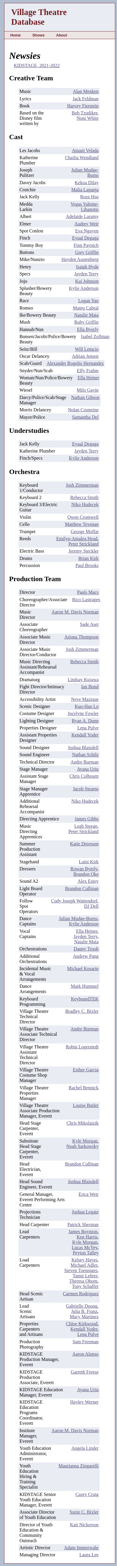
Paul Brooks (87, 565)
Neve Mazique (85, 699)
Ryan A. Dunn (85, 720)
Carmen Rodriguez (80, 1293)
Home (15, 35)
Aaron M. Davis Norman (74, 611)
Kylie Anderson (83, 288)
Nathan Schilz (85, 754)
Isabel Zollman (95, 336)
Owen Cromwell (82, 517)
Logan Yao (88, 300)
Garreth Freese (85, 1371)
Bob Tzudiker (85, 112)
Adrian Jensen (85, 356)
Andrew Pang (86, 956)
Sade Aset (89, 624)
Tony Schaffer (85, 1286)
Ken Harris (87, 1236)
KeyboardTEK (84, 998)
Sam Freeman (85, 1341)
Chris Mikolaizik (82, 1123)
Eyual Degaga (85, 237)
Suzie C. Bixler (84, 1512)
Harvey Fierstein (82, 105)
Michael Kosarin (82, 968)
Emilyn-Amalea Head (76, 538)
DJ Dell (91, 906)
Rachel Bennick (84, 1087)
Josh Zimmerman (82, 485)
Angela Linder (84, 1448)
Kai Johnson (87, 281)
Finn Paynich (85, 245)
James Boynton (82, 1231)
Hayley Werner (84, 1401)
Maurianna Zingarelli (78, 1465)
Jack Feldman (85, 98)
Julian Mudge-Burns (78, 918)
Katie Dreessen (84, 843)
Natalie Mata (86, 314)
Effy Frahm (87, 370)
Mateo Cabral (86, 307)
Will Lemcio (87, 349)
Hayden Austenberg (79, 259)
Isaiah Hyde (87, 266)
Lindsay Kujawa (83, 679)
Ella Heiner (88, 377)
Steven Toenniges (81, 1270)
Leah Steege (86, 826)
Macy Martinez (84, 1316)
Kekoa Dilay (86, 182)
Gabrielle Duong (81, 1306)
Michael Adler (84, 1265)
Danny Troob (85, 948)
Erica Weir (88, 1194)
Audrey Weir (86, 223)
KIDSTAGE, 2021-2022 (37, 65)
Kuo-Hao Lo (86, 706)
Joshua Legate (85, 1211)
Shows (38, 35)
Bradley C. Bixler (81, 1011)
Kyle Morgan (84, 1140)
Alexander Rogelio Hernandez (75, 363)
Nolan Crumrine (83, 409)
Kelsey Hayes (84, 1259)
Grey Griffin (86, 252)
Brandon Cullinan (81, 888)
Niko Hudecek (84, 504)
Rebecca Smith (84, 497)
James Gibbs (86, 818)
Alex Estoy (88, 881)
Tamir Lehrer (85, 1275)
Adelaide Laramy (82, 216)
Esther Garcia (86, 1069)
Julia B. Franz (84, 1311)
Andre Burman (85, 761)
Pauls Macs (87, 592)
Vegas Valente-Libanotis (84, 207)
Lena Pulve (87, 727)
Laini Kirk (88, 861)
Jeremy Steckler (83, 550)
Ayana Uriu (88, 769)
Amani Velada (85, 150)
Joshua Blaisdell (83, 747)
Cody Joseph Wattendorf (74, 900)
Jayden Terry (86, 273)
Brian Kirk (88, 558)
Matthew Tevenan (82, 524)
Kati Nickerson (84, 1524)
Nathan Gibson (85, 397)
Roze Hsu (89, 196)
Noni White (88, 118)
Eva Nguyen (87, 230)
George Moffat (84, 531)
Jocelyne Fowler (83, 713)
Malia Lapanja (84, 189)
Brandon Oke (86, 874)
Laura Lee (88, 1554)
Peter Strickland (83, 543)
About (61, 35)
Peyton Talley (85, 1252)
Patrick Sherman (82, 1224)
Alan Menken (86, 91)
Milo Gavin (87, 390)
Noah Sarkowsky (82, 1146)
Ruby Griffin (86, 322)
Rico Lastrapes (86, 599)
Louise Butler (86, 1105)
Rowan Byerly (83, 868)
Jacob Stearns (86, 788)
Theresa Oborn (83, 1281)
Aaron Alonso (85, 1353)
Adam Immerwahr (81, 1547)
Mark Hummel (85, 986)
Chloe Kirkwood (81, 1323)
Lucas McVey (84, 1247)
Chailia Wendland (81, 157)
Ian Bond (89, 686)
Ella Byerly (87, 329)
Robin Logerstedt (82, 1046)
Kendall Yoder (84, 734)
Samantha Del (85, 417)
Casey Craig (87, 1494)
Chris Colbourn (83, 776)
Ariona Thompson (81, 636)
